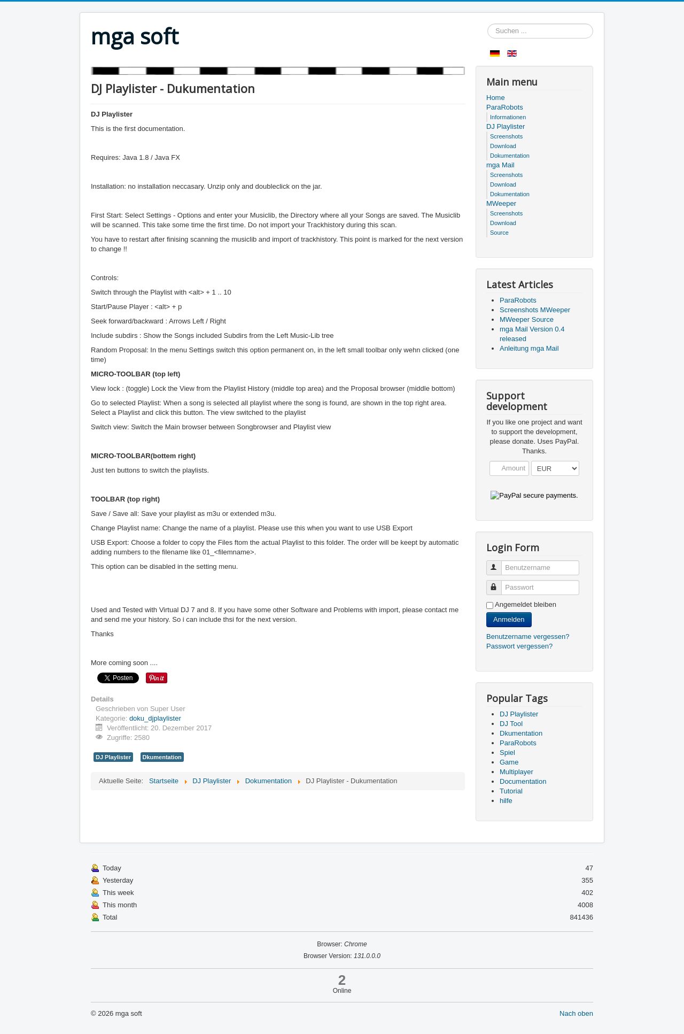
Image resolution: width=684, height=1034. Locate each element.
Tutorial (511, 791)
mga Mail (500, 165)
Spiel (507, 753)
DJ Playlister (113, 757)
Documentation (523, 781)
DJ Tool (511, 724)
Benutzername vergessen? (527, 636)
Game (509, 762)
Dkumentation (162, 757)
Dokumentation (510, 155)
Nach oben (576, 1013)
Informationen (508, 117)
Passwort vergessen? (519, 646)
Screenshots (506, 136)
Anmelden (509, 619)
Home (495, 98)
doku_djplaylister (155, 718)
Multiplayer (516, 772)
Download (503, 146)
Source (499, 232)
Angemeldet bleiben (525, 604)
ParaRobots (504, 107)
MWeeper (501, 203)
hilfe (506, 801)
